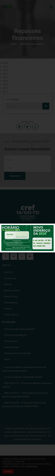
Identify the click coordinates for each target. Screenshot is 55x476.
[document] (27, 238)
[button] (51, 227)
